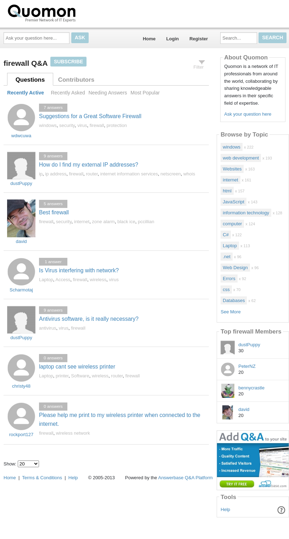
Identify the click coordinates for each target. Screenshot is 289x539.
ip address (55, 173)
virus (82, 125)
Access (62, 279)
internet (81, 221)
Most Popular (145, 92)
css (226, 289)
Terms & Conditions (42, 477)
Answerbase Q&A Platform (185, 477)
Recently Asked (68, 92)
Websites (232, 169)
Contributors (76, 79)
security (67, 125)
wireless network (73, 433)
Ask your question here (247, 114)
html (227, 190)
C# (226, 234)
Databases (234, 300)
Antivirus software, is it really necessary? (89, 319)
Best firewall (54, 212)
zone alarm (103, 221)
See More (230, 311)
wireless (98, 279)
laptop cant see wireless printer (77, 367)
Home (149, 38)
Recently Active (25, 92)
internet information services (129, 173)
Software (80, 375)
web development (241, 158)
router (92, 173)
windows (48, 125)
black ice (126, 221)
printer (62, 375)
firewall (97, 125)
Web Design (235, 267)
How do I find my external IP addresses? (88, 165)
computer (232, 223)
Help (225, 509)
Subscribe (68, 61)
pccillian (146, 221)
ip (41, 173)
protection (117, 125)
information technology (246, 212)
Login (172, 38)
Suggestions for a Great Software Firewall (90, 116)
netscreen (171, 173)
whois (189, 173)
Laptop (46, 279)
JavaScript (233, 201)
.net (226, 256)
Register (198, 38)
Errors (229, 278)
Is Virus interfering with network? (79, 270)
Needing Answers (107, 92)
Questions (30, 79)
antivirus (47, 328)
